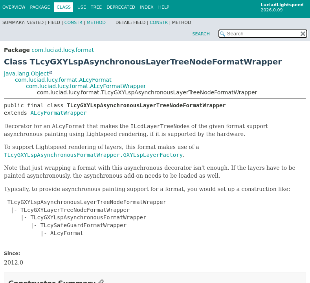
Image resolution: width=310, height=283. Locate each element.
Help (163, 7)
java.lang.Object (26, 73)
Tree (96, 7)
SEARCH (201, 34)
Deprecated (120, 7)
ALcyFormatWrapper (58, 113)
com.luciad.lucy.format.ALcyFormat (63, 80)
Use (81, 7)
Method (96, 22)
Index (146, 7)
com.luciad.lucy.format (62, 50)
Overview (14, 7)
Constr (73, 22)
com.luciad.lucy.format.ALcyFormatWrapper (86, 86)
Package (40, 7)
